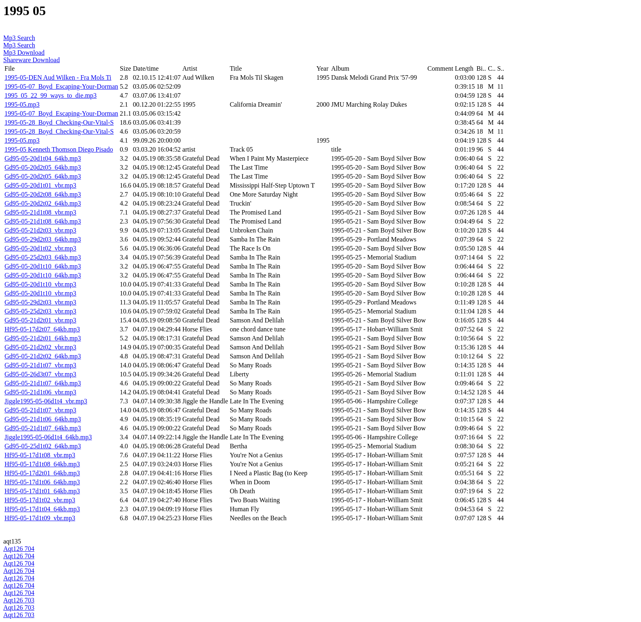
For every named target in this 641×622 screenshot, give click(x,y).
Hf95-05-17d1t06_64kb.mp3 (42, 482)
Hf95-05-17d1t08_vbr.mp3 (39, 455)
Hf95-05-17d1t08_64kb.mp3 (42, 464)
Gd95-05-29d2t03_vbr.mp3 (40, 302)
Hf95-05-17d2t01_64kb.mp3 (42, 473)
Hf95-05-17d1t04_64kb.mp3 (42, 509)
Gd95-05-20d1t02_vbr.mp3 (40, 248)
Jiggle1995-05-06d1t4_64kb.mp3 (48, 437)
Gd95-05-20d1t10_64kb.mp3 (42, 266)
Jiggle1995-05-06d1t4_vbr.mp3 (45, 401)
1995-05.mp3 (22, 104)
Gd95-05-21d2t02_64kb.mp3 (42, 356)
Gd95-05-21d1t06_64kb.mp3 (42, 419)
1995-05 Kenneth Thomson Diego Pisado (58, 149)
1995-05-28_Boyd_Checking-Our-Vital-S (59, 122)
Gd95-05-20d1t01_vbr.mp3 (40, 185)
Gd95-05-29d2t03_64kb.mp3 (42, 239)
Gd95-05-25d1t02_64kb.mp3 (42, 446)
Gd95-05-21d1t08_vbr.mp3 (40, 212)
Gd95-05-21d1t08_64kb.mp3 (42, 221)
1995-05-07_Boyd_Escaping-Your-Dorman (61, 86)
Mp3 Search (19, 37)
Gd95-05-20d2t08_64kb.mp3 (42, 194)
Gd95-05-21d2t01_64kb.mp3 (42, 338)
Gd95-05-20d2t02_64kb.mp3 (42, 203)
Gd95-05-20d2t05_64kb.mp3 (42, 167)
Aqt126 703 (18, 600)
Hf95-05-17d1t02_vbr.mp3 (39, 500)
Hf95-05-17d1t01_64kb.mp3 (42, 491)
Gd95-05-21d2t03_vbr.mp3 (40, 230)
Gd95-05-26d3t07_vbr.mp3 (40, 374)
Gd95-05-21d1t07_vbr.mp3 (40, 365)
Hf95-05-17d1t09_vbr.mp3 (39, 518)
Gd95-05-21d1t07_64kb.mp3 (42, 383)
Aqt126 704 (18, 548)
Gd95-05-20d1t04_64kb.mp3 (42, 158)
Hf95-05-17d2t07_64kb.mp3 (42, 329)
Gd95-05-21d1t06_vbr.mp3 (40, 392)
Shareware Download (31, 59)
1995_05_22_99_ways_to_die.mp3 (50, 95)
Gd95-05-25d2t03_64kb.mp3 (42, 257)
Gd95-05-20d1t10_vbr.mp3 (40, 284)
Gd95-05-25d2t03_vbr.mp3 (40, 311)
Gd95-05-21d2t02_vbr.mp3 (40, 347)
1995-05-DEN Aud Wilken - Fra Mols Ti (57, 77)
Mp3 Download (24, 52)
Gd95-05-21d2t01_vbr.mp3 (40, 320)
